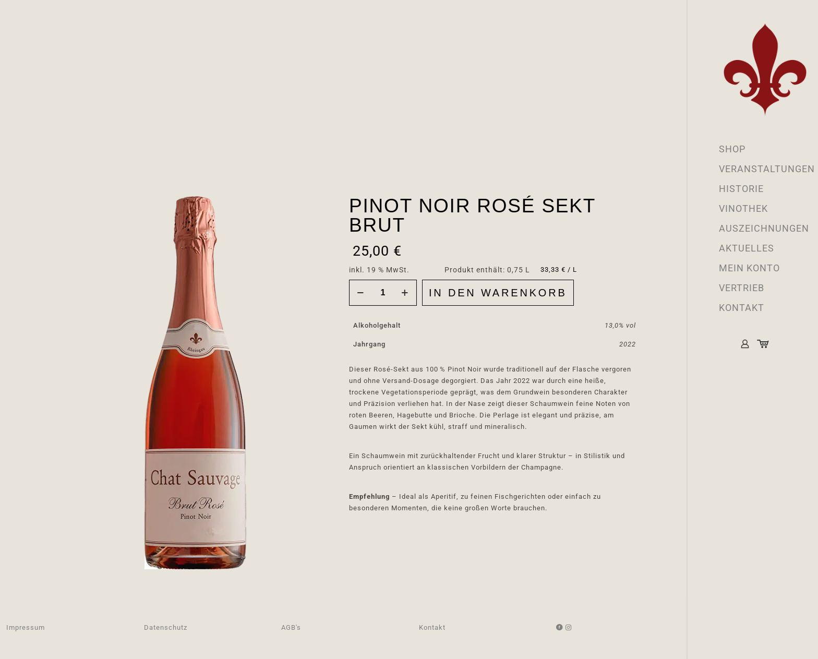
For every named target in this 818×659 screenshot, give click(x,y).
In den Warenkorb (498, 292)
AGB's (291, 627)
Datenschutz (165, 627)
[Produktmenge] (383, 293)
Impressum (25, 627)
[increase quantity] (405, 292)
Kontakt (432, 627)
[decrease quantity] (361, 292)
